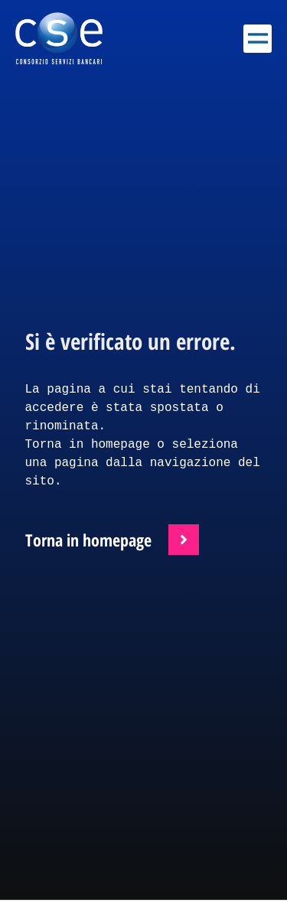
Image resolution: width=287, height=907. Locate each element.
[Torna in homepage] (183, 539)
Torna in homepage (88, 540)
